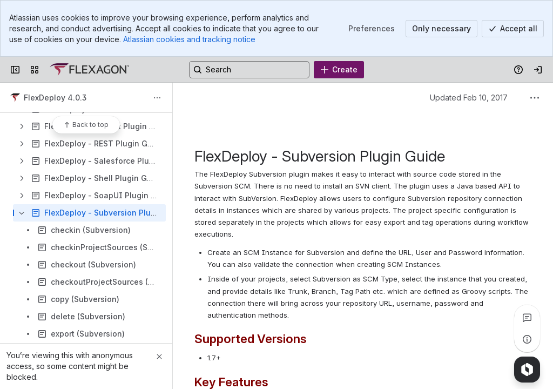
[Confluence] (89, 69)
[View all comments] (527, 317)
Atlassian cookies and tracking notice (189, 39)
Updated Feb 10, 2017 (469, 97)
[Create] (339, 69)
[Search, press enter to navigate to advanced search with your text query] (249, 69)
